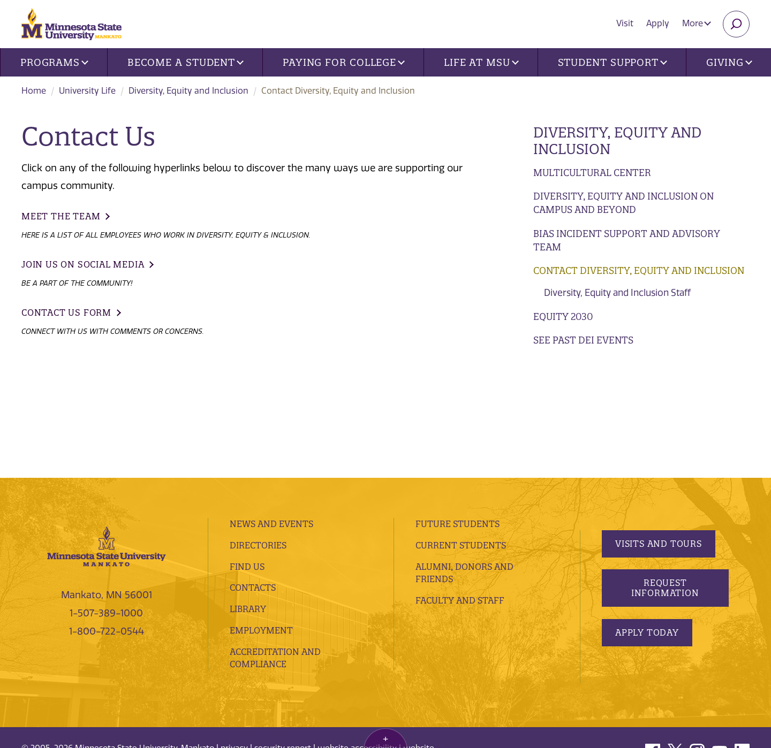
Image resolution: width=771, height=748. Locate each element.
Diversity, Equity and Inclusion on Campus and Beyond (623, 203)
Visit (624, 23)
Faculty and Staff (459, 500)
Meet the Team (60, 216)
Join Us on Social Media (82, 264)
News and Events (271, 423)
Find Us (247, 466)
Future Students (457, 423)
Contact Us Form (66, 312)
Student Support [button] (612, 62)
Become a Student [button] (185, 62)
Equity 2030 (563, 316)
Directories (258, 445)
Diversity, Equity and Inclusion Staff (617, 292)
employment (261, 530)
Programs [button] (54, 62)
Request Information (665, 487)
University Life (87, 91)
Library (248, 508)
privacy (234, 648)
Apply (657, 23)
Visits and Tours (658, 443)
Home (33, 91)
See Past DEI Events (583, 340)
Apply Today (647, 531)
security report (282, 648)
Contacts (253, 487)
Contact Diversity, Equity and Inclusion (638, 270)
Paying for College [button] (344, 62)
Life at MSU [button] (481, 62)
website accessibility (357, 648)
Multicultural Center (592, 172)
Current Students (460, 445)
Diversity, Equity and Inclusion (188, 91)
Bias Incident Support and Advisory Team (626, 240)
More (696, 23)
